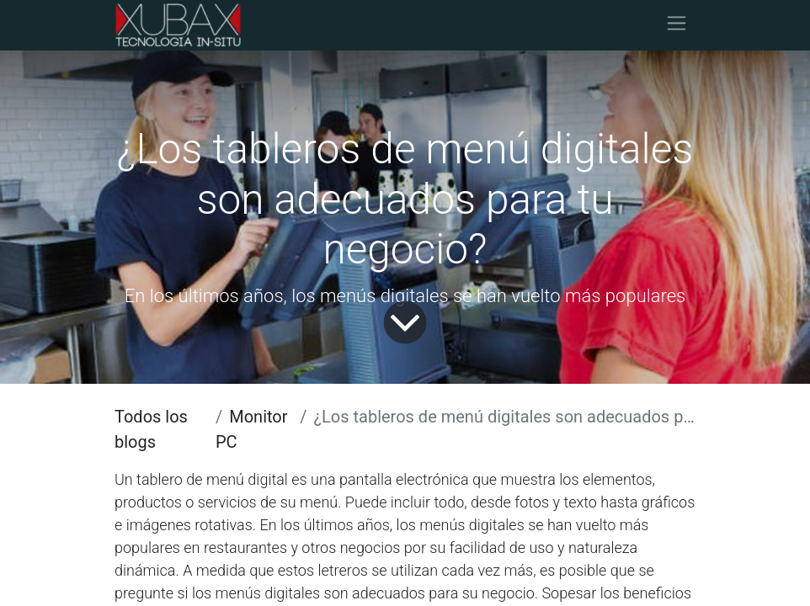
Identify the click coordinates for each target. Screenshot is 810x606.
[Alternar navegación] (676, 25)
